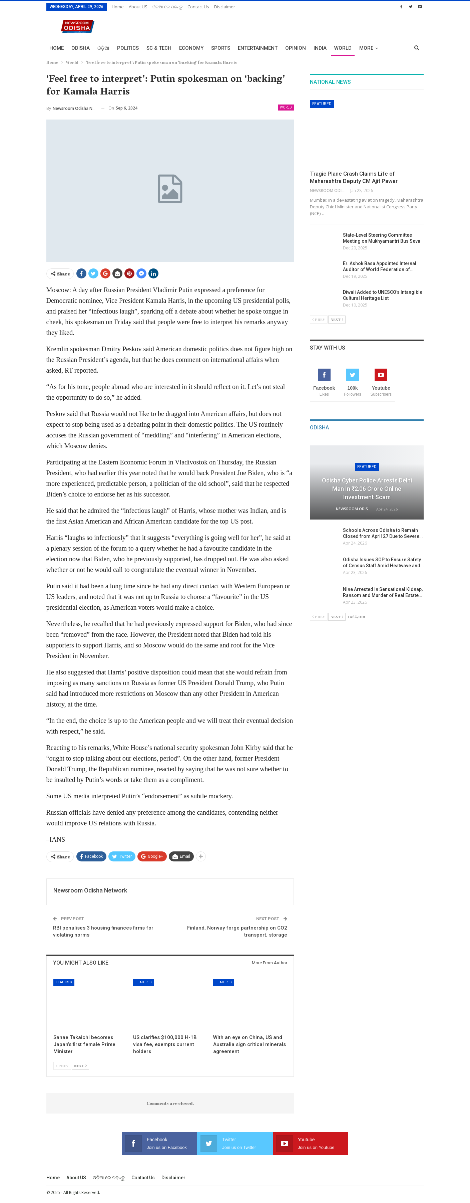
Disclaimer (224, 7)
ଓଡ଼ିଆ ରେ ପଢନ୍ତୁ (167, 7)
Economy (191, 48)
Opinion (295, 48)
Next (80, 1065)
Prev (62, 1065)
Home (118, 7)
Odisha (80, 48)
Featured (64, 982)
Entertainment (258, 48)
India (320, 48)
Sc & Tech (158, 48)
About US (138, 7)
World (343, 48)
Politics (128, 48)
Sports (220, 48)
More (366, 48)
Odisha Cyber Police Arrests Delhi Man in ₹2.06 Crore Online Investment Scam (367, 488)
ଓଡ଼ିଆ (103, 48)
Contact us (198, 7)
